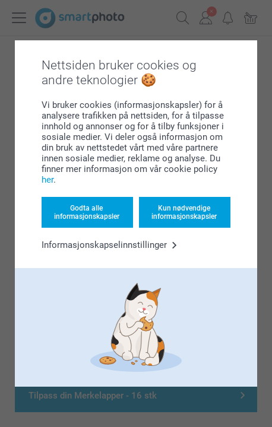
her (47, 179)
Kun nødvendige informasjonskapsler (184, 212)
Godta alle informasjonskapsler (86, 212)
